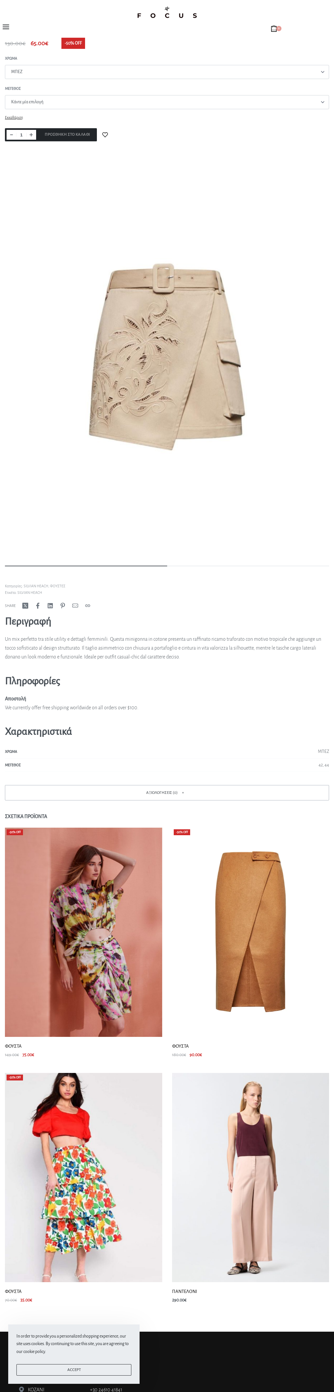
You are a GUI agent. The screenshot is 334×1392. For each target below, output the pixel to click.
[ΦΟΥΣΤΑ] (83, 932)
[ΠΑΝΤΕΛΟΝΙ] (250, 1177)
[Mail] (75, 606)
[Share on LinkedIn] (50, 606)
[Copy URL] (88, 606)
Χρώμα (11, 58)
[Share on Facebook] (38, 606)
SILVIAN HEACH (36, 586)
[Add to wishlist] (105, 134)
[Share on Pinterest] (63, 606)
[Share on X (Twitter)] (25, 606)
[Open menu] (6, 27)
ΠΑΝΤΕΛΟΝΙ (184, 1291)
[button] (167, 792)
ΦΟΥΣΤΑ (13, 1046)
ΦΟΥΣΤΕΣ (57, 586)
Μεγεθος (13, 89)
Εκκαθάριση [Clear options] (14, 117)
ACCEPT (74, 1370)
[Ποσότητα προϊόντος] (21, 134)
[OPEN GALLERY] (167, 356)
